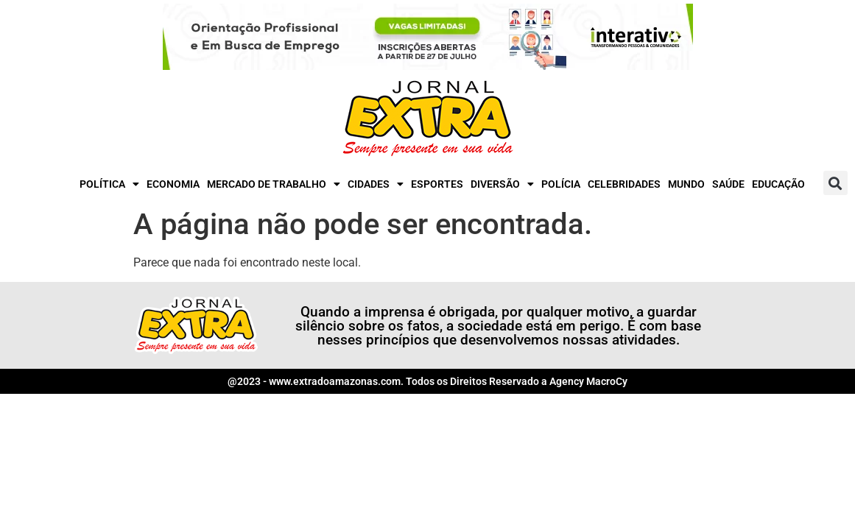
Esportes (437, 184)
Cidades (376, 184)
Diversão (502, 184)
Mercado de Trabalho (273, 184)
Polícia (560, 184)
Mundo (686, 184)
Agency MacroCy (588, 381)
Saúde (728, 184)
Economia (173, 184)
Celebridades (624, 184)
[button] (835, 183)
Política (109, 184)
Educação (778, 184)
